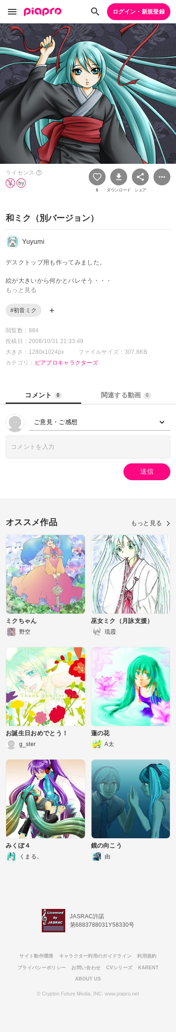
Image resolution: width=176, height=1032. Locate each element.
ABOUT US (88, 978)
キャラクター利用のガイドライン (95, 956)
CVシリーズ (119, 967)
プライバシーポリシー (41, 967)
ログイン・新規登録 (139, 11)
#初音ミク (23, 310)
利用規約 (146, 956)
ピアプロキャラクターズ (67, 362)
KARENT (148, 967)
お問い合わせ (85, 967)
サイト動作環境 (36, 956)
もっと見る (150, 523)
